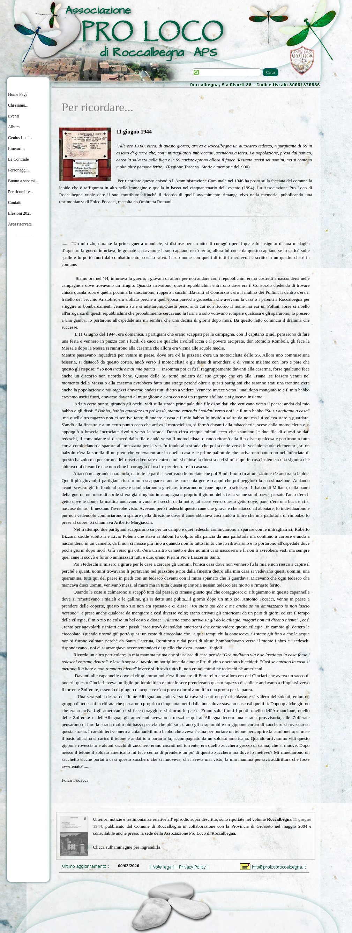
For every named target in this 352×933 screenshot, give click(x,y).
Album (14, 126)
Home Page (18, 94)
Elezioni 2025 (19, 213)
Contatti (15, 202)
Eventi (13, 116)
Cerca (270, 72)
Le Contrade (18, 159)
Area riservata (20, 224)
